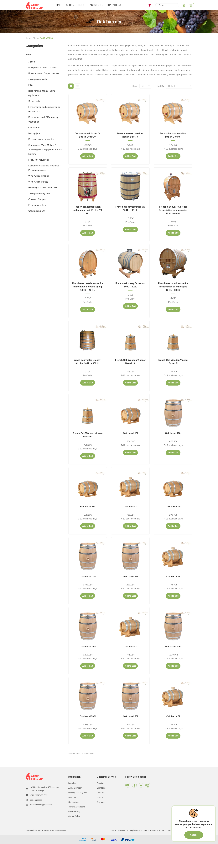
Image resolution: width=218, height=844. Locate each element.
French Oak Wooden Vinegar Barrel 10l (130, 362)
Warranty (72, 797)
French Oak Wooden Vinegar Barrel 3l (173, 362)
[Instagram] (147, 785)
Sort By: (161, 86)
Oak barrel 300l (88, 646)
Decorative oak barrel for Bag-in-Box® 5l (173, 135)
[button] (190, 5)
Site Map (101, 802)
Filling (31, 85)
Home (28, 38)
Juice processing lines (39, 193)
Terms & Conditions (76, 807)
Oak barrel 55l (130, 716)
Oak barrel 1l (130, 506)
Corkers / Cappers (37, 199)
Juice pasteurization (38, 79)
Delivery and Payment (77, 792)
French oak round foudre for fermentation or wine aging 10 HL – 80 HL (173, 286)
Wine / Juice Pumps (38, 182)
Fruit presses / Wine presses (42, 67)
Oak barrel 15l (87, 506)
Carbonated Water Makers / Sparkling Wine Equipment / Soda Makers (45, 149)
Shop (35, 38)
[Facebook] (134, 785)
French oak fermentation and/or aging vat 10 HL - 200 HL (87, 210)
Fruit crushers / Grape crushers (43, 73)
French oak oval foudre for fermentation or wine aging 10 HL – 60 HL (173, 210)
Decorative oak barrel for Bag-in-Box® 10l (88, 135)
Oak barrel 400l (173, 646)
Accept (193, 835)
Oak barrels (34, 127)
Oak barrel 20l (173, 506)
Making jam (34, 133)
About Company (75, 788)
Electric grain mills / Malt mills (42, 187)
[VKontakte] (141, 785)
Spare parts (34, 101)
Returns (100, 792)
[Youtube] (127, 785)
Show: (135, 86)
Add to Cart (87, 156)
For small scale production (41, 139)
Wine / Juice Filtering (38, 176)
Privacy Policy (74, 811)
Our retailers (73, 802)
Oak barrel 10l (130, 433)
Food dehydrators (37, 205)
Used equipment (36, 211)
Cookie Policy (74, 816)
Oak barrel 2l (173, 576)
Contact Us (101, 788)
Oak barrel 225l (88, 576)
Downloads (73, 783)
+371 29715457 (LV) (38, 795)
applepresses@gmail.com (41, 805)
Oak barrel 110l (173, 433)
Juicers (31, 62)
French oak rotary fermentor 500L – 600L (130, 285)
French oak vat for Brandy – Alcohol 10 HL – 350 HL (87, 362)
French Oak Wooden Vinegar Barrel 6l (87, 435)
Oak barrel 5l (173, 716)
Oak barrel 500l (88, 716)
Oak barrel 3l (130, 646)
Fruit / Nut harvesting (38, 160)
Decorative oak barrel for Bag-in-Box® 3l (130, 135)
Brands (100, 797)
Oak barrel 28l (130, 576)
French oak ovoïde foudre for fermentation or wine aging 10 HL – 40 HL (87, 286)
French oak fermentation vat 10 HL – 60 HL (130, 208)
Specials (100, 783)
